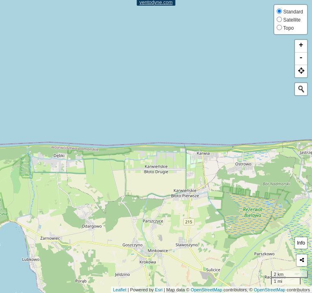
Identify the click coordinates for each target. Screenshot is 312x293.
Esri (158, 289)
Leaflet (119, 289)
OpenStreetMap (206, 289)
